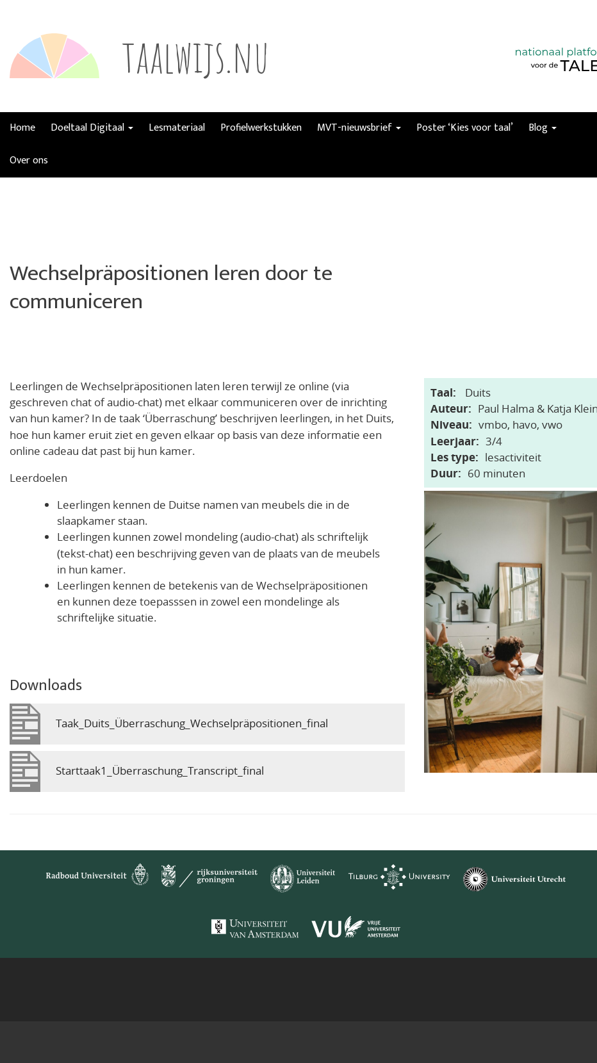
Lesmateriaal (177, 127)
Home (22, 127)
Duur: (445, 473)
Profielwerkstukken (261, 127)
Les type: (454, 457)
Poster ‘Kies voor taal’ (464, 127)
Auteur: (450, 408)
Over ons (29, 160)
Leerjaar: (454, 441)
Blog (542, 127)
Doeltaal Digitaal (92, 127)
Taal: (443, 392)
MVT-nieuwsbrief (359, 127)
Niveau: (451, 424)
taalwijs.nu (196, 56)
